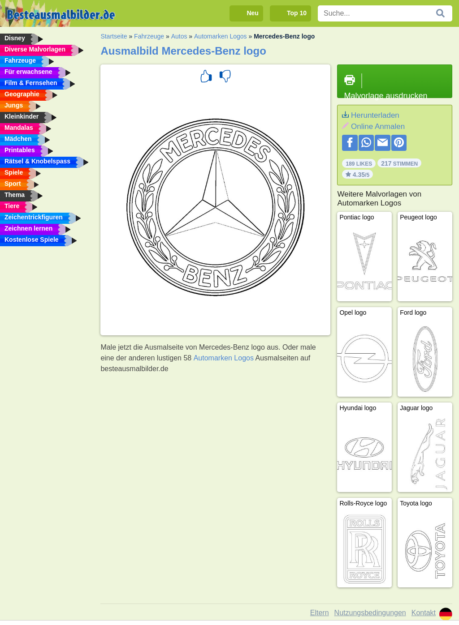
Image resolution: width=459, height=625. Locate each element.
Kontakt (423, 612)
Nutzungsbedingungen (370, 612)
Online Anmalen (378, 126)
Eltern (319, 612)
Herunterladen (375, 115)
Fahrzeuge (149, 36)
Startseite (113, 36)
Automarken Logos (220, 36)
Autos (179, 36)
